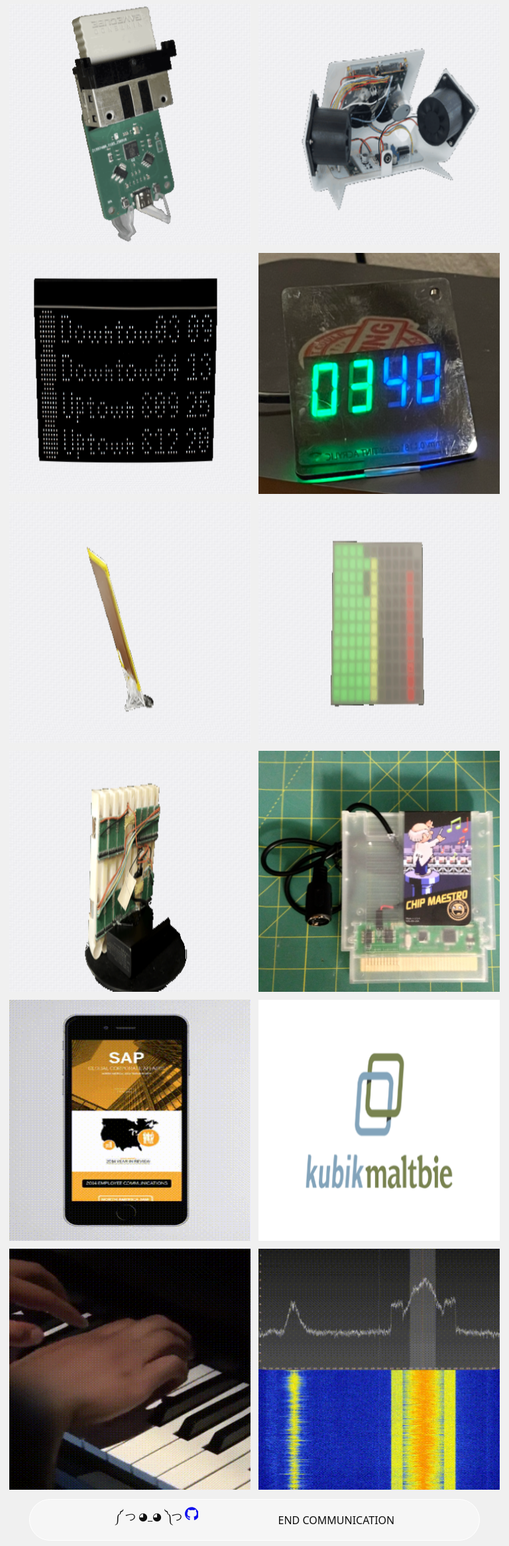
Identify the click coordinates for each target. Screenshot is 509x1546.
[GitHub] (191, 1516)
